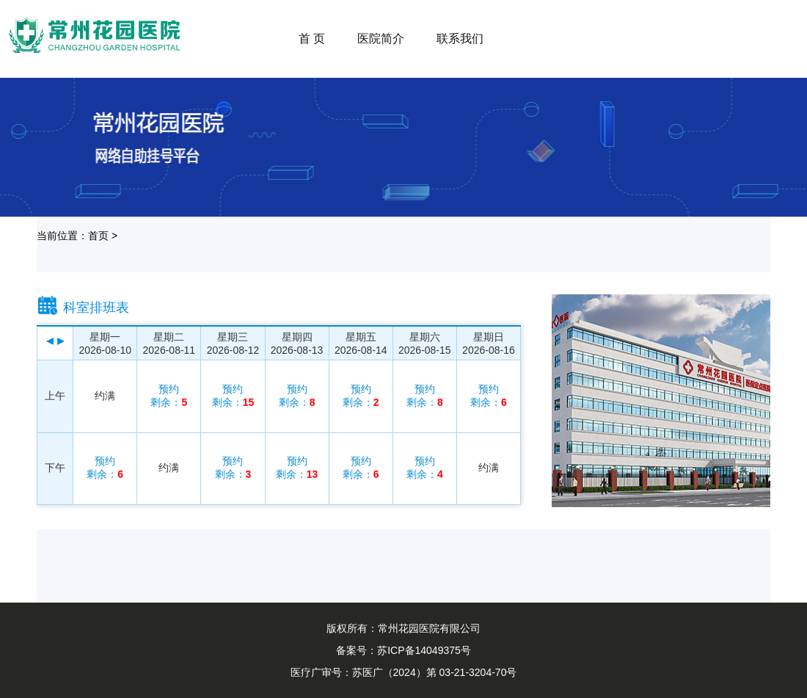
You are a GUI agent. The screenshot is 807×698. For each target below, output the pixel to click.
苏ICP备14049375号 (424, 650)
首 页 (312, 38)
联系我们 (460, 38)
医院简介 (380, 38)
